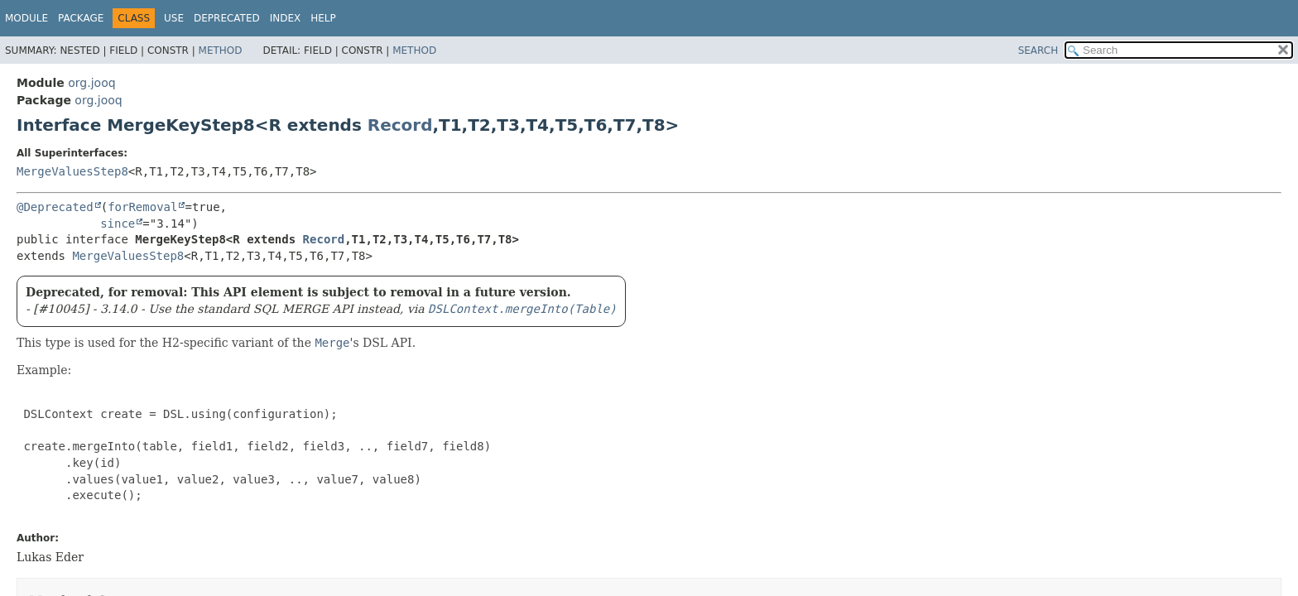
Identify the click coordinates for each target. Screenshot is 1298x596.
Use (174, 18)
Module (26, 18)
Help (323, 18)
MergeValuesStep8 (72, 171)
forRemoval (142, 207)
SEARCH (1038, 50)
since (117, 223)
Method (221, 50)
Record (400, 125)
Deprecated (227, 18)
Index (285, 18)
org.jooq (91, 82)
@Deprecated (55, 207)
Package (80, 18)
